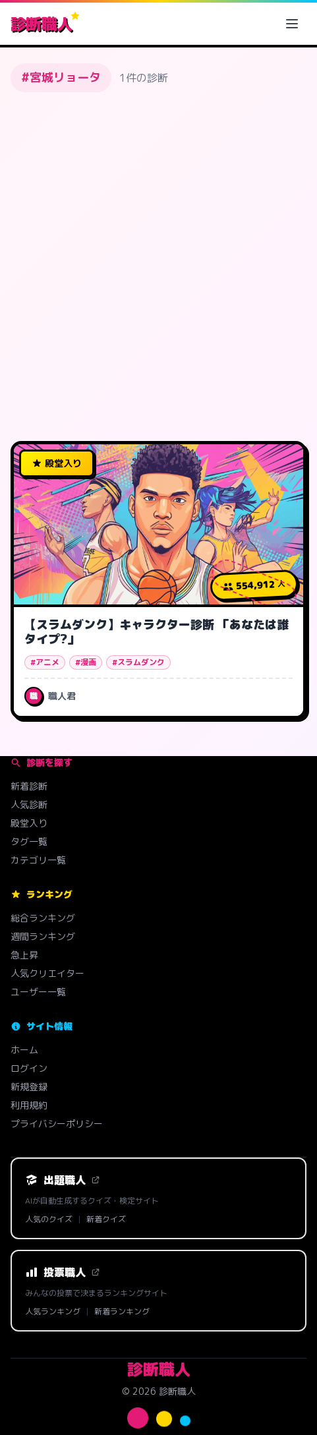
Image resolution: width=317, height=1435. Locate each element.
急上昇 (24, 955)
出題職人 (62, 1180)
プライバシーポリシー (57, 1123)
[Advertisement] (158, 266)
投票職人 (62, 1272)
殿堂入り (29, 823)
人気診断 (29, 804)
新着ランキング (122, 1311)
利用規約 (29, 1105)
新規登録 (29, 1086)
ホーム (24, 1049)
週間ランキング (43, 936)
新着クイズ (106, 1219)
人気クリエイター (47, 973)
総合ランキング (43, 918)
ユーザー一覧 (38, 991)
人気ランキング (52, 1311)
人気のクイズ (48, 1219)
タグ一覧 (29, 841)
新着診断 (29, 786)
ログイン (29, 1068)
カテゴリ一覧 (38, 860)
